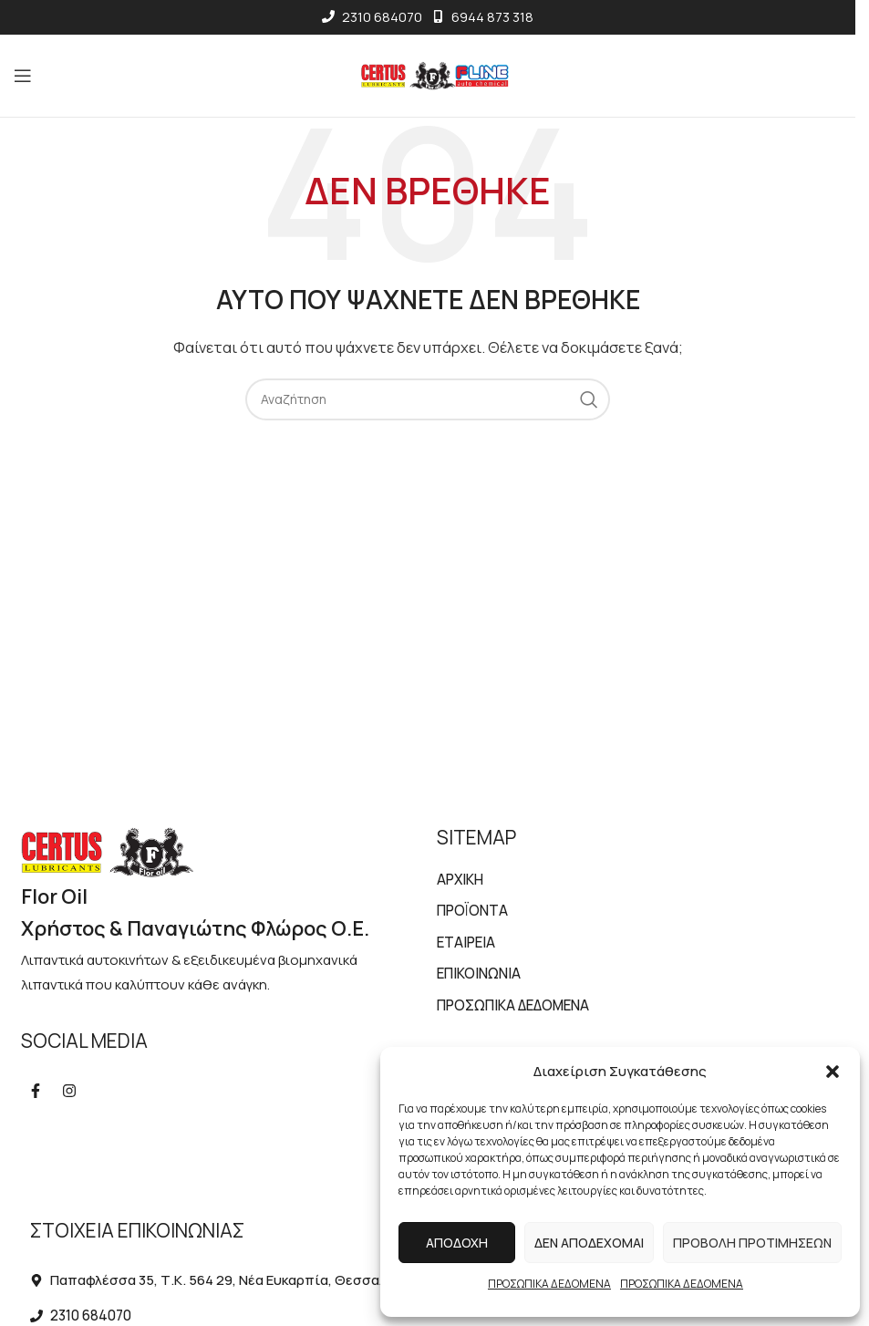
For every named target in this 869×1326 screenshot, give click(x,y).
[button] (832, 1071)
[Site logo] (428, 74)
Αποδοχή (457, 1242)
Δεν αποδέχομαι (589, 1242)
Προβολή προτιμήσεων (752, 1242)
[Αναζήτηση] (427, 399)
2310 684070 (372, 16)
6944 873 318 (482, 16)
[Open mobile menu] (26, 75)
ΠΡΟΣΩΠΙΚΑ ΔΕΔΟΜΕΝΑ (549, 1283)
